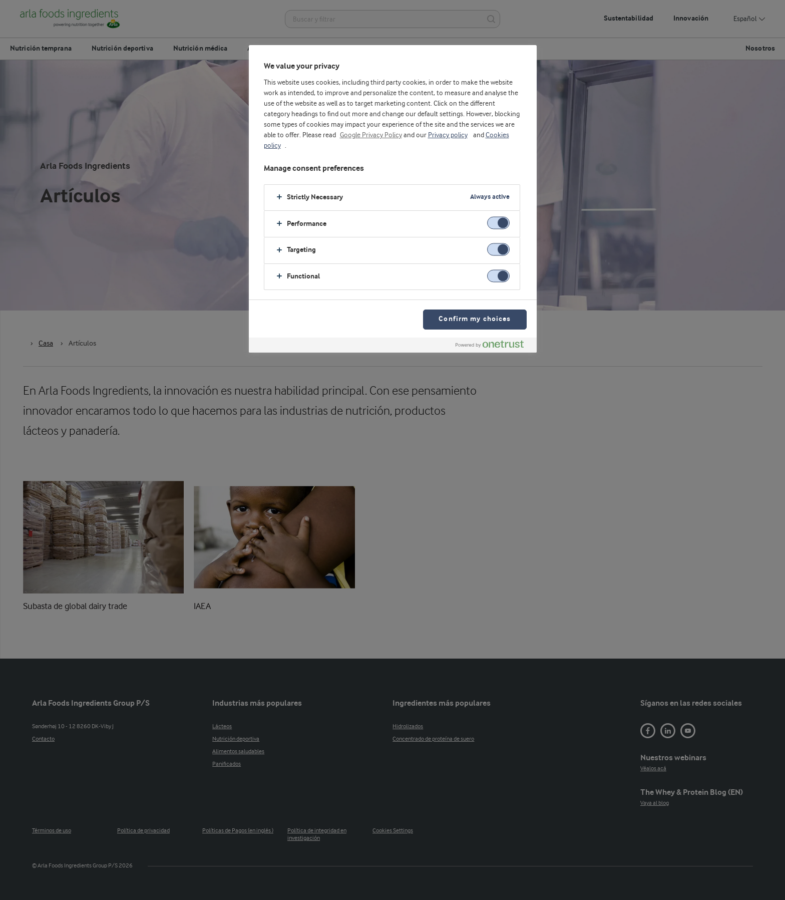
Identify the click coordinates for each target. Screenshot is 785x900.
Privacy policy (448, 135)
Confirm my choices (475, 319)
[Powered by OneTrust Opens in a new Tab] (494, 346)
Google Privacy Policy (371, 135)
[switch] (498, 223)
